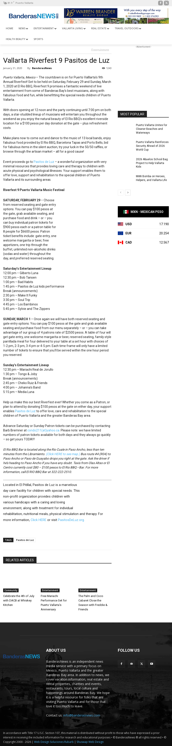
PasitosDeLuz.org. (71, 520)
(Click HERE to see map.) (63, 454)
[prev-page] (120, 192)
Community (10, 590)
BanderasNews (42, 68)
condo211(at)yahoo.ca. (43, 430)
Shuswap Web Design (90, 742)
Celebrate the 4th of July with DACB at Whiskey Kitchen (18, 600)
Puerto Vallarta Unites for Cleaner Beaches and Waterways (151, 129)
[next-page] (128, 192)
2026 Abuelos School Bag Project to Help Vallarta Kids (152, 163)
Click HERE (38, 520)
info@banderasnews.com (81, 715)
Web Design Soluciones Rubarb (54, 742)
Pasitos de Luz (44, 162)
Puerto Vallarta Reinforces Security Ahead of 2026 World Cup (152, 146)
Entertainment (100, 50)
